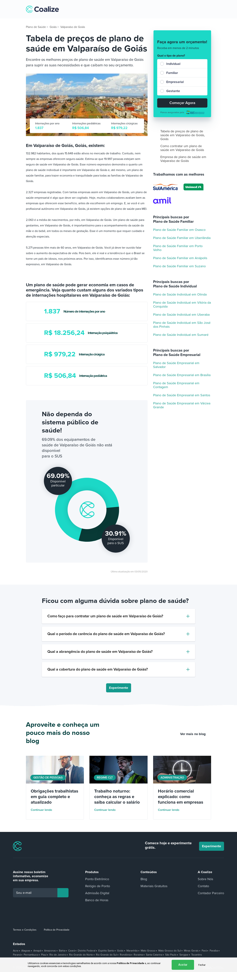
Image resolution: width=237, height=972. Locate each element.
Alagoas (25, 950)
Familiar (172, 73)
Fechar (202, 964)
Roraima (138, 955)
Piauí (43, 955)
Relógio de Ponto (97, 886)
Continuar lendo (44, 810)
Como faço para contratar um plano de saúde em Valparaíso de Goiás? (105, 616)
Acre (15, 950)
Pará (204, 950)
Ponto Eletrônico (97, 879)
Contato (203, 886)
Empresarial (175, 82)
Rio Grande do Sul (106, 955)
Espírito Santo (106, 950)
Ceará (71, 950)
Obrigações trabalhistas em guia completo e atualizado (54, 796)
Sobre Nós (205, 879)
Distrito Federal (86, 950)
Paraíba (214, 950)
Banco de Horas (96, 900)
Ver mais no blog (195, 734)
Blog (144, 879)
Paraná (17, 955)
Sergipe (183, 955)
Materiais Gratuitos (154, 886)
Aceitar (182, 964)
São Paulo (170, 955)
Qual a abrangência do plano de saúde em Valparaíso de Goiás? (100, 651)
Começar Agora (182, 103)
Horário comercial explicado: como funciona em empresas (180, 796)
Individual (173, 64)
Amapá (37, 950)
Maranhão (132, 950)
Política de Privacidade (56, 929)
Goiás (120, 950)
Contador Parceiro (211, 893)
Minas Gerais (191, 950)
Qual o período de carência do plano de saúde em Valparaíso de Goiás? (106, 634)
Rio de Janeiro (57, 955)
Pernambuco (31, 955)
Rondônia (125, 955)
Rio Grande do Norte (81, 955)
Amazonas (50, 950)
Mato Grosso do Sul (169, 950)
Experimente (118, 688)
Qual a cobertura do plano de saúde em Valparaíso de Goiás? (97, 669)
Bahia (62, 950)
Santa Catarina (154, 955)
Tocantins (196, 955)
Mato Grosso (148, 950)
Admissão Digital (97, 893)
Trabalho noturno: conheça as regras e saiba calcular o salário (117, 796)
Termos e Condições (24, 929)
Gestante (173, 91)
